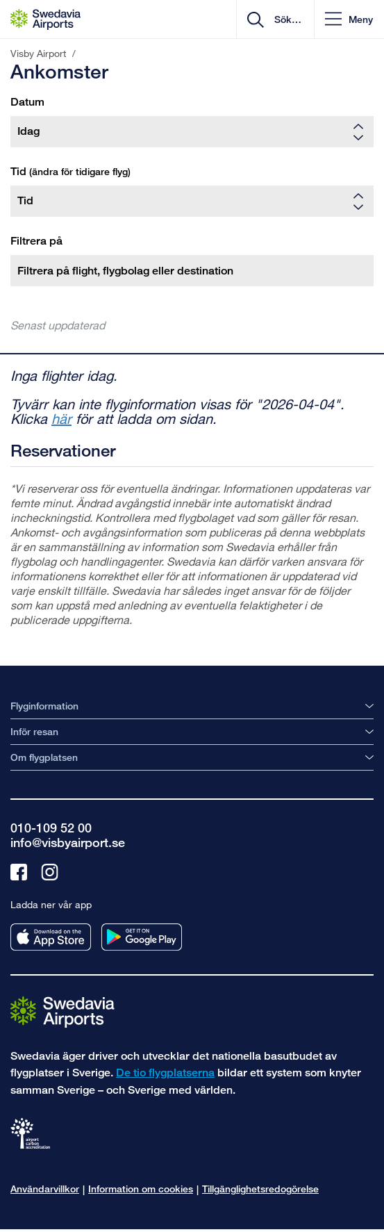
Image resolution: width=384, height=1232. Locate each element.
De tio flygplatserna (165, 1072)
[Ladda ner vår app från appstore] (50, 937)
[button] (349, 19)
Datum (27, 101)
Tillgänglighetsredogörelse (260, 1188)
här (61, 419)
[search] (286, 19)
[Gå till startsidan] (62, 1011)
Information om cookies (140, 1188)
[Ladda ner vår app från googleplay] (141, 937)
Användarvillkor (44, 1188)
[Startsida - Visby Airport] (45, 19)
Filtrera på (36, 240)
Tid (70, 171)
